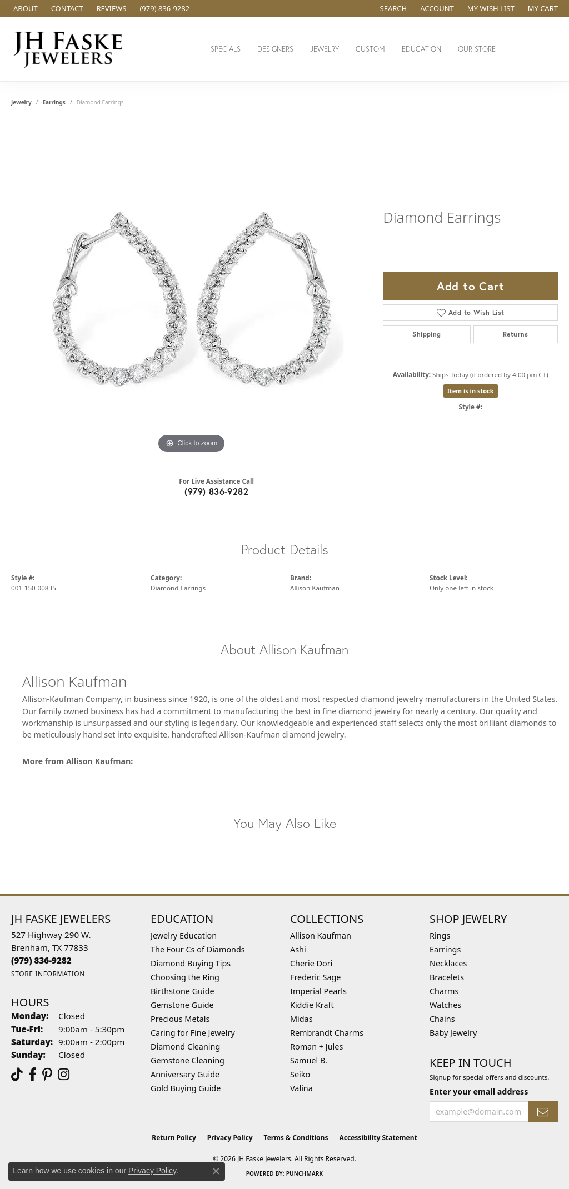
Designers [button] (275, 49)
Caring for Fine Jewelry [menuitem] (193, 1032)
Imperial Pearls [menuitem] (318, 991)
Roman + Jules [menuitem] (316, 1046)
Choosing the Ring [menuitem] (185, 977)
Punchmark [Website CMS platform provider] (304, 1173)
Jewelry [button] (324, 49)
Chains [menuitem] (442, 1019)
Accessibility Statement (378, 1137)
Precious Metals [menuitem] (180, 1019)
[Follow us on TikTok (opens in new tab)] (17, 1074)
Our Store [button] (477, 49)
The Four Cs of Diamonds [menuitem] (198, 949)
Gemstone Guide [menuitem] (182, 1005)
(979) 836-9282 (216, 491)
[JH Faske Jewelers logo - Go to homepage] (71, 49)
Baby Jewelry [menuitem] (453, 1032)
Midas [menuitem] (301, 1019)
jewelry (21, 102)
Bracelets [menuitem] (447, 977)
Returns (515, 334)
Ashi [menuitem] (298, 949)
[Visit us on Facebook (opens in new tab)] (32, 1074)
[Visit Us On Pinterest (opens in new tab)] (47, 1074)
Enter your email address (479, 1091)
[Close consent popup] (216, 1171)
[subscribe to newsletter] (543, 1111)
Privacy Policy (230, 1137)
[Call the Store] (41, 960)
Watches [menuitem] (445, 1005)
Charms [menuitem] (444, 991)
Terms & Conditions (296, 1137)
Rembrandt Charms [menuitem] (326, 1032)
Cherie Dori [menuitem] (311, 963)
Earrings (54, 102)
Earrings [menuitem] (445, 949)
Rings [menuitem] (440, 935)
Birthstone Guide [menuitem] (182, 991)
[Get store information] (48, 974)
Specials (226, 49)
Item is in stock (470, 391)
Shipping (426, 334)
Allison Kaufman (315, 588)
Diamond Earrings (178, 588)
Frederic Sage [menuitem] (315, 977)
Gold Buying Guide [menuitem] (186, 1088)
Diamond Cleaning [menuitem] (185, 1046)
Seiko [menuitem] (300, 1074)
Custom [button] (370, 49)
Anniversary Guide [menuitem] (185, 1074)
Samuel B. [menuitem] (308, 1060)
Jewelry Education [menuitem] (184, 935)
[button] (392, 8)
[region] (191, 289)
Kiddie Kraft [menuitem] (312, 1005)
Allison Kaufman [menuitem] (320, 935)
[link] (24, 8)
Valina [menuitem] (301, 1088)
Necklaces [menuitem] (448, 963)
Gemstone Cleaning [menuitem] (187, 1060)
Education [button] (421, 49)
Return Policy (174, 1137)
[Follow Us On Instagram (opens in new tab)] (63, 1074)
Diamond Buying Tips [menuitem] (191, 963)
